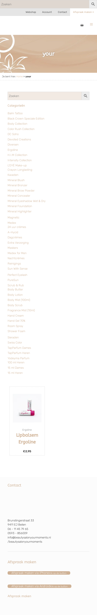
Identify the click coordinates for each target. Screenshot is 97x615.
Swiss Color (15, 342)
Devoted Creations (19, 139)
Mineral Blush (16, 180)
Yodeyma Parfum (18, 358)
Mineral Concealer (19, 195)
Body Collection (17, 123)
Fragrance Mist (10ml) (21, 310)
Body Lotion (15, 295)
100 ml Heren (16, 362)
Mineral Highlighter (20, 211)
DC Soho (13, 134)
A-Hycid (13, 232)
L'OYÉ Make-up (17, 165)
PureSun (13, 280)
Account (47, 12)
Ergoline (13, 150)
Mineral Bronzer (17, 185)
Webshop (31, 12)
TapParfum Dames (19, 348)
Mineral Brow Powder (21, 190)
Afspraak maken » (83, 12)
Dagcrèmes (15, 237)
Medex (12, 223)
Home (19, 76)
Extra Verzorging (18, 242)
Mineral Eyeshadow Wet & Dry (27, 201)
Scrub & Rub (16, 285)
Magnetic (13, 217)
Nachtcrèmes (16, 258)
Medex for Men (17, 253)
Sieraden (13, 337)
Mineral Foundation (20, 206)
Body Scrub (15, 305)
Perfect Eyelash (17, 275)
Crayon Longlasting (20, 169)
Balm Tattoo (15, 113)
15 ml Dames (16, 367)
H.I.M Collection (17, 155)
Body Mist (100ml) (19, 300)
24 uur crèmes (17, 227)
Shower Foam (16, 331)
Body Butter (15, 289)
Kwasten (13, 175)
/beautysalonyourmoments (25, 541)
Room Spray (15, 326)
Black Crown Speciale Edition (26, 118)
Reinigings (14, 263)
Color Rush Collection (21, 129)
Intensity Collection (20, 160)
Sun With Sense (18, 268)
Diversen (13, 144)
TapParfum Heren (19, 353)
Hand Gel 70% (16, 320)
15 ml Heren (15, 373)
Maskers (13, 248)
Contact (62, 12)
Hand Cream (16, 315)
